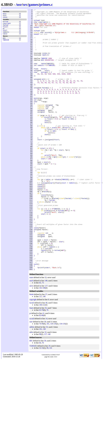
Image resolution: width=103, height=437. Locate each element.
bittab (5, 23)
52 (45, 330)
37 (46, 347)
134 (60, 376)
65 (40, 335)
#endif (36, 31)
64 (40, 395)
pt (4, 31)
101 (47, 376)
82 (40, 368)
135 (64, 376)
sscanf (47, 139)
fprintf (40, 319)
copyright (7, 25)
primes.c (46, 4)
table (5, 37)
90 (42, 376)
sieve (5, 18)
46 (46, 355)
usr (19, 4)
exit (46, 145)
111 (44, 357)
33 (47, 379)
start (5, 33)
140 (44, 349)
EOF (54, 155)
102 (40, 340)
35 (46, 360)
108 (44, 340)
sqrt (52, 218)
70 (42, 362)
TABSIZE (6, 44)
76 (47, 362)
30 (45, 393)
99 (40, 386)
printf (47, 185)
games (33, 4)
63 (40, 362)
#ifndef (37, 23)
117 (40, 349)
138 (44, 381)
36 (45, 374)
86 (42, 368)
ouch (4, 16)
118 (51, 376)
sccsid (47, 37)
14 (46, 371)
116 (50, 400)
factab (5, 27)
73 (43, 335)
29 (49, 398)
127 (46, 338)
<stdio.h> (46, 62)
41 (43, 365)
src (25, 4)
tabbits (6, 35)
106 (40, 357)
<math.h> (45, 64)
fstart (5, 29)
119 (54, 376)
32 (45, 384)
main (4, 14)
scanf (54, 151)
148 (46, 333)
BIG (4, 42)
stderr (47, 319)
